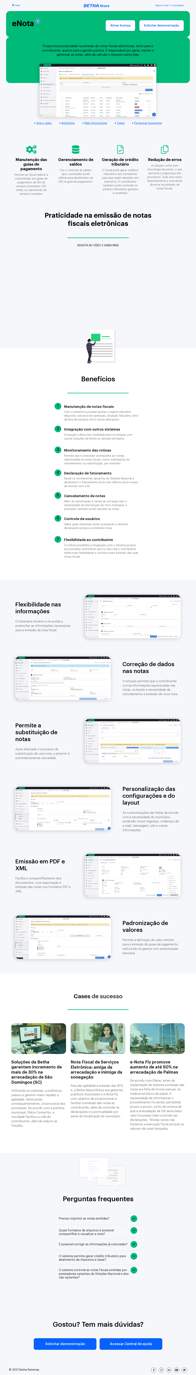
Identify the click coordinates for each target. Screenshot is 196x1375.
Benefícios (68, 123)
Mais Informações (96, 123)
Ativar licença (120, 25)
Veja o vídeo (44, 123)
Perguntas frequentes (148, 123)
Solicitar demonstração (161, 25)
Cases (121, 123)
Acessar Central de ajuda (131, 1344)
